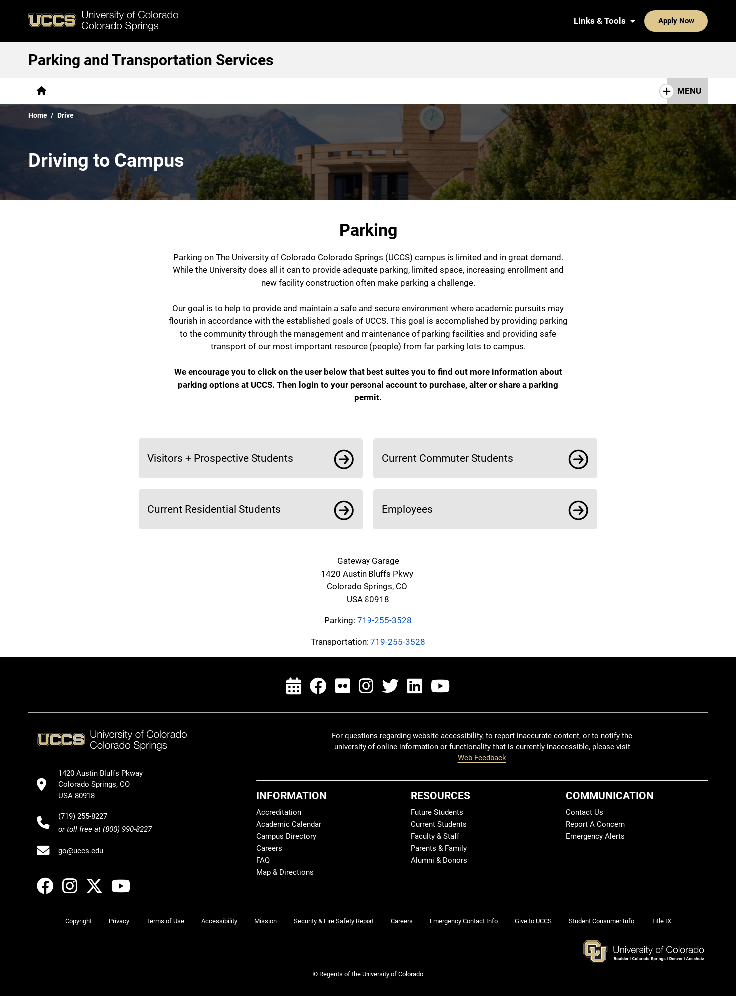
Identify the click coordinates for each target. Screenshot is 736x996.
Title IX (661, 921)
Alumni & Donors (439, 860)
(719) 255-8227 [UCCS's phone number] (82, 816)
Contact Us (584, 812)
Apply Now (645, 21)
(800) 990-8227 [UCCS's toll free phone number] (127, 829)
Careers (269, 848)
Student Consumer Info (601, 921)
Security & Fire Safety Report (334, 921)
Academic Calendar (288, 824)
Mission (265, 921)
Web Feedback (482, 758)
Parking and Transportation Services (150, 60)
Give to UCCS (533, 921)
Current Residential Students (214, 509)
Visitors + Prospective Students (220, 458)
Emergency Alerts (595, 836)
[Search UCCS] (697, 21)
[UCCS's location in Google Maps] (105, 785)
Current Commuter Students (447, 458)
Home (37, 116)
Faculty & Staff (435, 836)
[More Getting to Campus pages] (107, 91)
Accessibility (219, 921)
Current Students (439, 824)
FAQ (263, 860)
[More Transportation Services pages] (283, 91)
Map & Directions (285, 872)
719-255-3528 (384, 621)
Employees (407, 509)
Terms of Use (165, 921)
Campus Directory (286, 836)
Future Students (437, 812)
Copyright (78, 921)
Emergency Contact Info (464, 921)
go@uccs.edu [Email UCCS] (80, 851)
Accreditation (278, 812)
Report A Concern (595, 824)
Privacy (119, 921)
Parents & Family (439, 848)
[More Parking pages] (190, 91)
